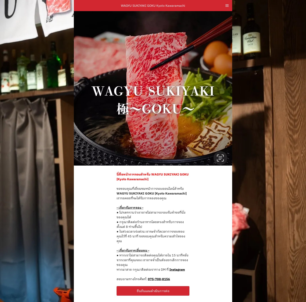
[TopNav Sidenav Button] (227, 5)
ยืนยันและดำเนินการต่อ (153, 291)
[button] (153, 291)
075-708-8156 (159, 279)
